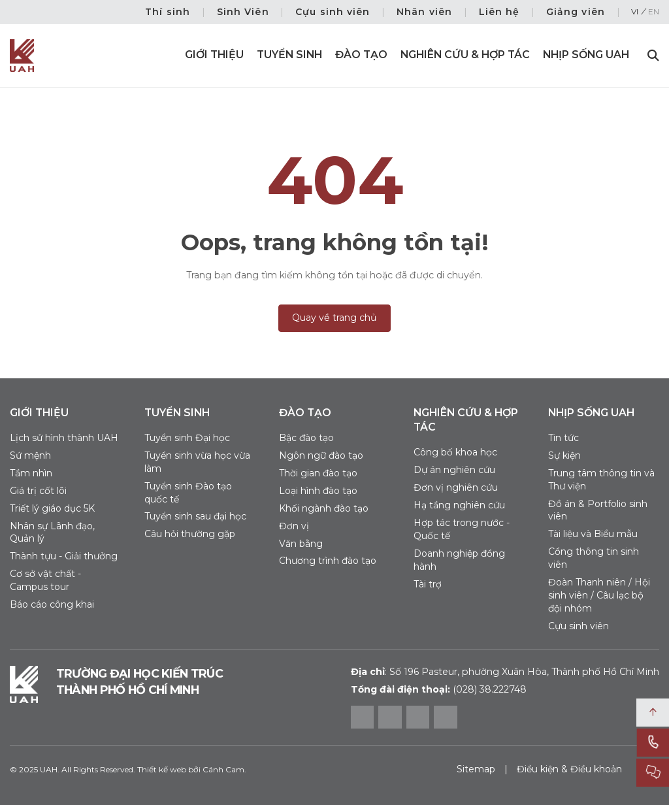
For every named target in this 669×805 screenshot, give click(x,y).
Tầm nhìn (31, 473)
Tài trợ (428, 584)
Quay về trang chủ (334, 317)
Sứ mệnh (30, 455)
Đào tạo (361, 54)
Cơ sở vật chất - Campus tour (45, 580)
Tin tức (563, 438)
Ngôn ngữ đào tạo (321, 455)
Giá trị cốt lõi (38, 491)
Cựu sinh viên (332, 12)
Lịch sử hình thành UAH (64, 438)
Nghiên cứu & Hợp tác (465, 54)
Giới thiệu (214, 54)
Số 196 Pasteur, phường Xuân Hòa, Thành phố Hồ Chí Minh (505, 672)
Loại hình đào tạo (318, 491)
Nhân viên (424, 12)
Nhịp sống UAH (586, 54)
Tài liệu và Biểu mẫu (593, 534)
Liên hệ (499, 12)
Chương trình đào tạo (327, 561)
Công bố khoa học (455, 452)
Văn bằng (301, 544)
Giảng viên (575, 12)
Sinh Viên (243, 12)
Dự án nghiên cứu (454, 470)
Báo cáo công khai (52, 604)
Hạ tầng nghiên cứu (459, 505)
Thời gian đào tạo (318, 473)
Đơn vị (294, 526)
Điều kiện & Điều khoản (569, 769)
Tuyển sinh (289, 54)
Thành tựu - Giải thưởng (64, 556)
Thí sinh (167, 12)
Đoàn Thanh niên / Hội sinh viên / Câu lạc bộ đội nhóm (599, 595)
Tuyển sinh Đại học (187, 438)
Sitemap (476, 769)
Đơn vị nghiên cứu (456, 487)
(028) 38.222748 (490, 689)
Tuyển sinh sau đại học (195, 516)
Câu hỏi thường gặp (189, 534)
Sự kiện (564, 455)
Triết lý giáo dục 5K (52, 508)
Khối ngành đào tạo (323, 508)
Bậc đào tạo (306, 438)
